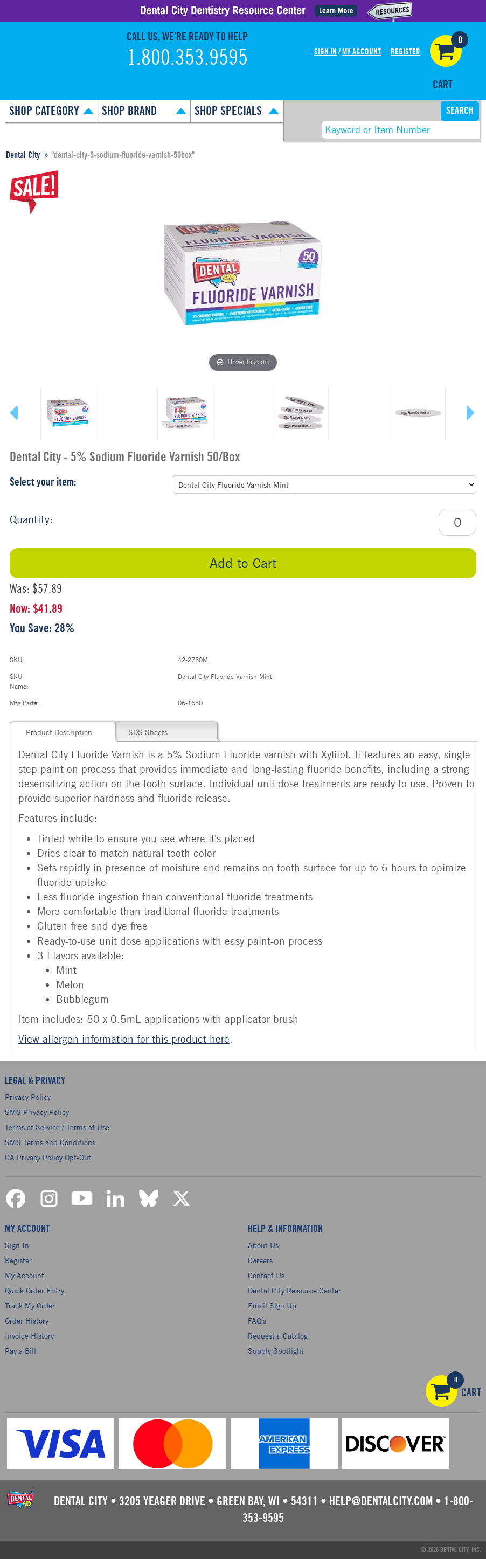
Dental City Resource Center (294, 1290)
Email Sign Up (272, 1305)
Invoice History (29, 1335)
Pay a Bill (20, 1350)
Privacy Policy (28, 1096)
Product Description (59, 732)
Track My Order (30, 1305)
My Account (361, 52)
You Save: (31, 628)
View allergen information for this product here (124, 1039)
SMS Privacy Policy (37, 1112)
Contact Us (266, 1275)
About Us (263, 1245)
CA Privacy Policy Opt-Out (48, 1157)
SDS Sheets (148, 732)
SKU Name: (19, 681)
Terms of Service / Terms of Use (57, 1127)
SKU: (17, 659)
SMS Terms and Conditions (50, 1142)
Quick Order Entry (34, 1290)
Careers (260, 1260)
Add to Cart (243, 563)
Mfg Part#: (25, 702)
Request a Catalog (278, 1335)
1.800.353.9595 (187, 58)
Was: (20, 589)
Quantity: (31, 519)
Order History (26, 1320)
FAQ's (257, 1320)
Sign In (325, 52)
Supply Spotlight (276, 1350)
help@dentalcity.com (381, 1501)
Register (405, 52)
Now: (20, 609)
